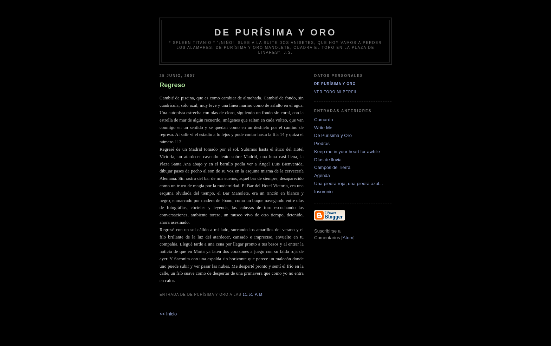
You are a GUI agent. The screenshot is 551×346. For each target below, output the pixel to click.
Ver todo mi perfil (335, 92)
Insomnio (323, 191)
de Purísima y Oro (275, 32)
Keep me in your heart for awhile (347, 151)
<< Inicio (168, 313)
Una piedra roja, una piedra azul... (348, 183)
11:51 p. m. (253, 294)
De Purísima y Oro (335, 84)
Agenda (322, 175)
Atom (348, 237)
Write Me (323, 127)
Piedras (322, 143)
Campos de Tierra (332, 167)
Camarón (323, 119)
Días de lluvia (328, 159)
